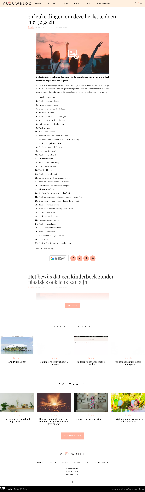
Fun (88, 3)
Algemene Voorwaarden (129, 489)
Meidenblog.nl (72, 471)
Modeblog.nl (72, 468)
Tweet (79, 258)
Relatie (65, 3)
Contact (141, 489)
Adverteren (116, 489)
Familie (38, 3)
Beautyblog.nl (72, 474)
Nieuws (77, 3)
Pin (86, 258)
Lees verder (72, 306)
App (93, 258)
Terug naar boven (71, 436)
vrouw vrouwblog (60, 27)
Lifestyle (51, 3)
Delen (73, 258)
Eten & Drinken (103, 3)
